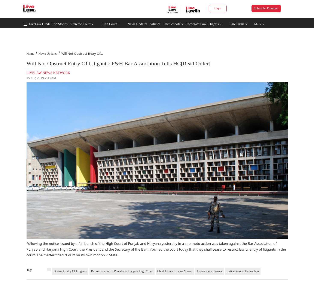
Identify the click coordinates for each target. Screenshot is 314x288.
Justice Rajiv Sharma (209, 271)
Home (30, 53)
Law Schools (172, 24)
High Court (109, 24)
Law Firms (238, 24)
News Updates (137, 24)
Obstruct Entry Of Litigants (70, 271)
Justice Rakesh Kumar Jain (242, 271)
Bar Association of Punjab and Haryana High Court (122, 271)
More (259, 24)
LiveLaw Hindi (39, 24)
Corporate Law (196, 24)
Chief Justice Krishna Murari (174, 271)
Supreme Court (80, 24)
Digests (213, 24)
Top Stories (60, 24)
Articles (154, 24)
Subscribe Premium (266, 8)
